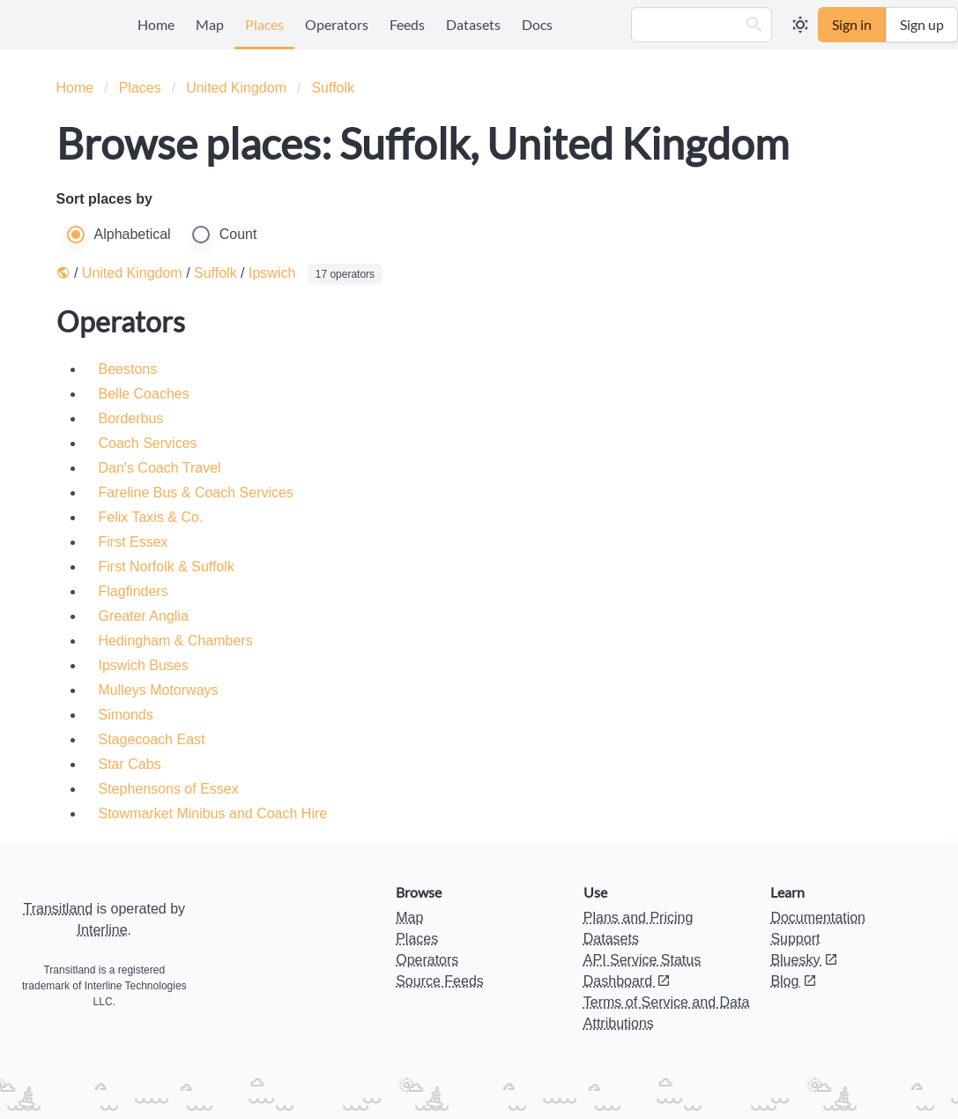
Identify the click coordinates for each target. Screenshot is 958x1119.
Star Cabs (130, 764)
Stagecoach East (152, 739)
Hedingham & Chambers (176, 640)
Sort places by (104, 198)
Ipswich (272, 272)
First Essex (133, 541)
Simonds (126, 714)
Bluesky (803, 959)
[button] (754, 24)
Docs (537, 24)
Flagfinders (133, 591)
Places (264, 24)
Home (156, 24)
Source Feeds (440, 981)
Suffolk (332, 87)
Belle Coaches (144, 393)
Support (795, 938)
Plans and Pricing (638, 917)
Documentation (817, 917)
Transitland (58, 908)
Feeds (407, 24)
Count (238, 234)
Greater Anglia (144, 615)
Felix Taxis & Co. (151, 517)
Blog (793, 981)
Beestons (128, 369)
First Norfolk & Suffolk (166, 566)
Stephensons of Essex (169, 788)
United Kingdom (236, 87)
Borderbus (131, 418)
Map (210, 24)
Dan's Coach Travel (160, 467)
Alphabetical (132, 234)
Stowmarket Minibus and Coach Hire (213, 813)
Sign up (922, 24)
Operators (336, 24)
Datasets (473, 24)
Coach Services (148, 443)
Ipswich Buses (144, 665)
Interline (103, 929)
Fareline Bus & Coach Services (196, 492)
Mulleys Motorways (159, 690)
